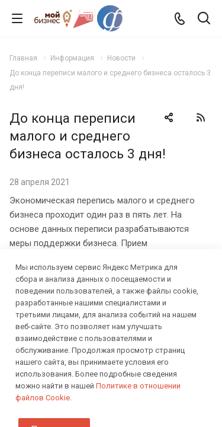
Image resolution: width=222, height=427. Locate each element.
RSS (201, 117)
